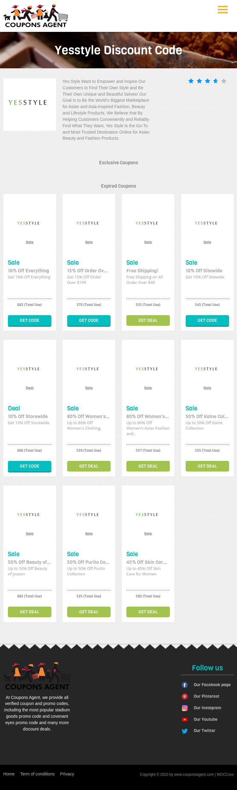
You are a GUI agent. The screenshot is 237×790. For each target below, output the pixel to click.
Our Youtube (206, 719)
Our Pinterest (206, 696)
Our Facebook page (212, 685)
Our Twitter (204, 731)
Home (9, 773)
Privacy (67, 773)
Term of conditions (37, 773)
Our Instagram (207, 708)
